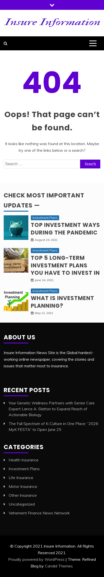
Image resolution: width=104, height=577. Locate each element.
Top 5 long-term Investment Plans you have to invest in (65, 265)
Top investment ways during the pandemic (65, 228)
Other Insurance (23, 495)
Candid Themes (59, 565)
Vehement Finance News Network (39, 512)
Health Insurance (23, 459)
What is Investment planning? (62, 302)
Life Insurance (21, 477)
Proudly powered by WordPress (36, 559)
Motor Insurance (23, 486)
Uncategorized (22, 504)
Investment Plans (45, 218)
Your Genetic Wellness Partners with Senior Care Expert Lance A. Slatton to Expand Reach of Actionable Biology (52, 408)
